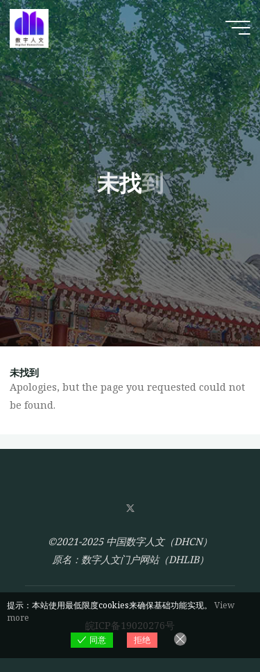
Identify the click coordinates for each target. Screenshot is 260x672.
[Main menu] (237, 28)
